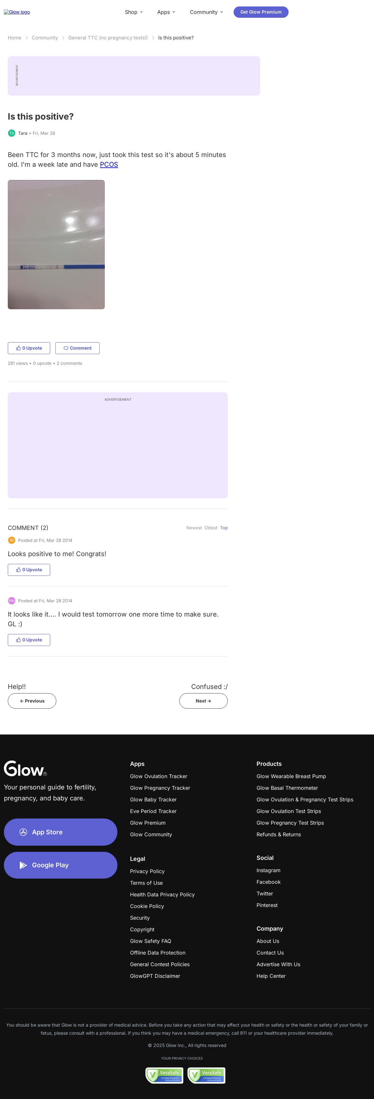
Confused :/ (209, 686)
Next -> (203, 700)
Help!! (17, 686)
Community (45, 38)
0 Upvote (29, 348)
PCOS (109, 164)
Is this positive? (176, 38)
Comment (77, 348)
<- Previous (32, 700)
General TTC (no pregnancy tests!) (108, 38)
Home (14, 38)
